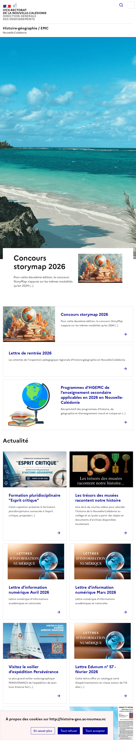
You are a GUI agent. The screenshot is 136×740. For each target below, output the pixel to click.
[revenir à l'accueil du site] (68, 28)
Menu (131, 5)
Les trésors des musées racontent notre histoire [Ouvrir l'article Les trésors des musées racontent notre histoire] (98, 497)
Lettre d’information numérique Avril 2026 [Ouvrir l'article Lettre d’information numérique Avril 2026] (29, 589)
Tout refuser (69, 731)
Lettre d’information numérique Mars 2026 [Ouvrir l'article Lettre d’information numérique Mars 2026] (95, 589)
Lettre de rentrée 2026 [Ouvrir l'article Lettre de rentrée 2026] (30, 353)
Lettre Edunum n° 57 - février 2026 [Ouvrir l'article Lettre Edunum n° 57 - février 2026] (95, 669)
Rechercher (121, 5)
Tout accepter (95, 731)
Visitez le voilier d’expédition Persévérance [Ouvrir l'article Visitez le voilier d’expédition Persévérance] (33, 669)
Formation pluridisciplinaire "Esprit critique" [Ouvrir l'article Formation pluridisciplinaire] (34, 497)
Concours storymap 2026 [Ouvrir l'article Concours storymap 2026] (84, 314)
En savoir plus (43, 731)
